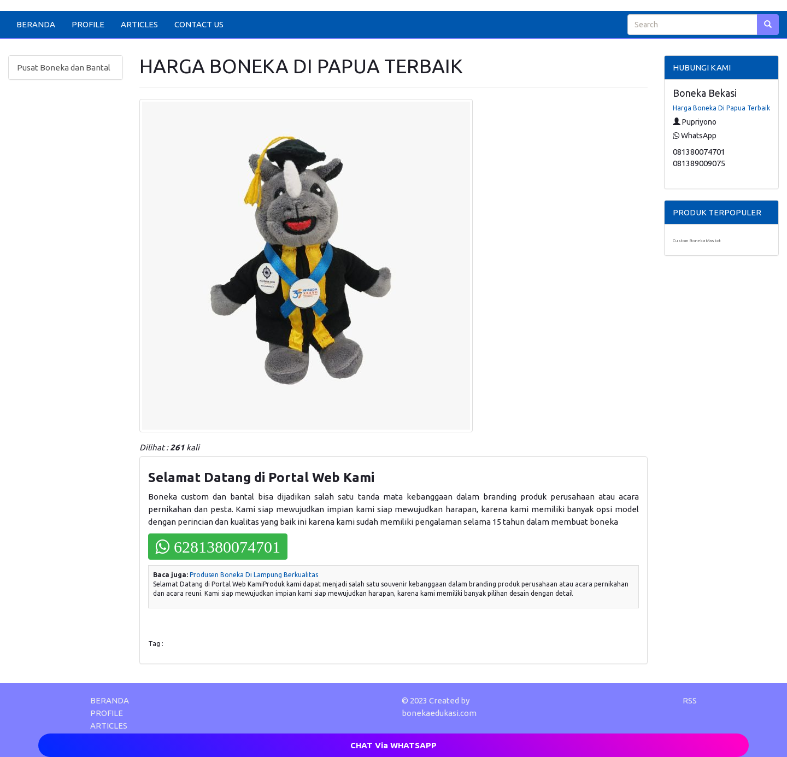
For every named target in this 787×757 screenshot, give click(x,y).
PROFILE (88, 24)
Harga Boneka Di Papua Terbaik (721, 108)
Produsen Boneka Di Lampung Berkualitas (254, 574)
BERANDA (35, 24)
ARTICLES (139, 24)
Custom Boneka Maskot (697, 240)
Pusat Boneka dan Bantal (63, 67)
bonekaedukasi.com (439, 713)
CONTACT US (199, 24)
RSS (690, 700)
